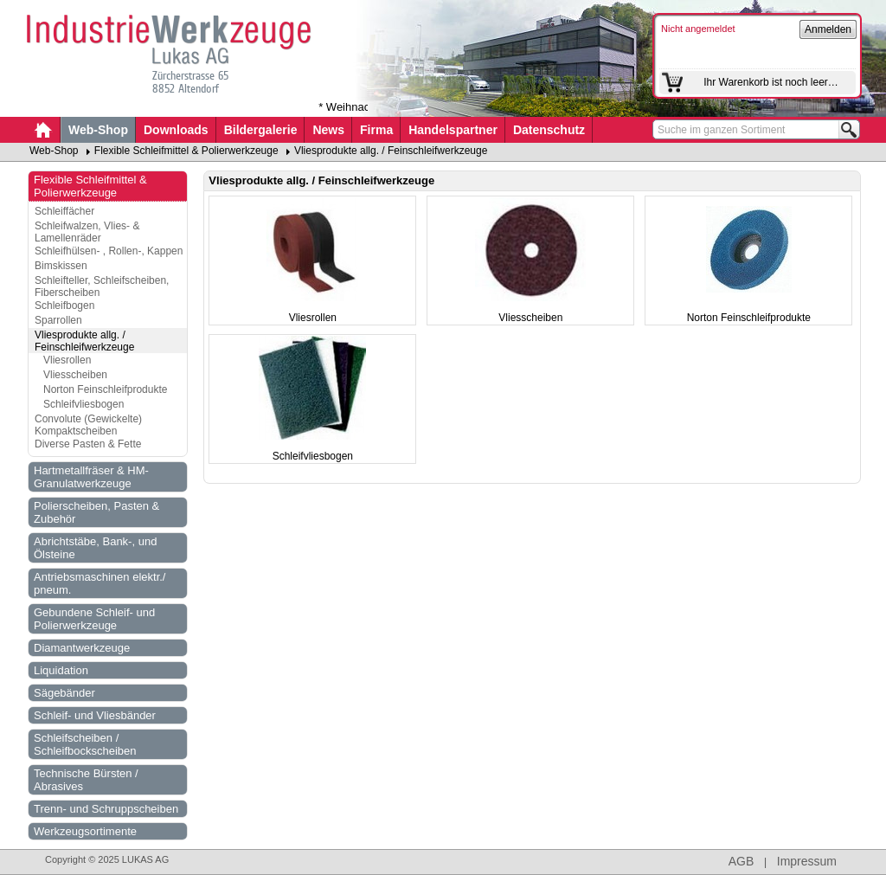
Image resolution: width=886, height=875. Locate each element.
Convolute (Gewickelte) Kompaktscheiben (88, 425)
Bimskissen (61, 266)
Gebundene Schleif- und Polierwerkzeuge (94, 619)
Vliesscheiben (75, 375)
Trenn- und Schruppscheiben (106, 808)
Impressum (807, 861)
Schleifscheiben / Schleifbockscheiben (85, 744)
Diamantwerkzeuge (82, 647)
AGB (741, 861)
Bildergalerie (261, 130)
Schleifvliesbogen (83, 404)
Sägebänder (64, 692)
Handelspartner (453, 130)
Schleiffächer (64, 211)
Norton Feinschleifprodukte (105, 389)
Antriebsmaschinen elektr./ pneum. (99, 583)
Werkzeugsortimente (85, 831)
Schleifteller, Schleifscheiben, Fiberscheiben (102, 286)
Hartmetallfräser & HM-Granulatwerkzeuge (91, 477)
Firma (376, 130)
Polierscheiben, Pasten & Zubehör (96, 512)
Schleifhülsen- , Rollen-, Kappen (109, 251)
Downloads (176, 130)
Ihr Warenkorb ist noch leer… (770, 82)
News (328, 130)
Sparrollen (58, 320)
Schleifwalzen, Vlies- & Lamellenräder (87, 232)
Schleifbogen (64, 305)
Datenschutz (549, 130)
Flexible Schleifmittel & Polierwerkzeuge (186, 151)
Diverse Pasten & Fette (88, 444)
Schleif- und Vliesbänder (95, 715)
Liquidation (61, 670)
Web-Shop (98, 130)
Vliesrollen (67, 360)
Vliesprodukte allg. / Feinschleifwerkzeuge (390, 151)
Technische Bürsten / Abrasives (86, 780)
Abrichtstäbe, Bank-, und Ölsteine (95, 548)
